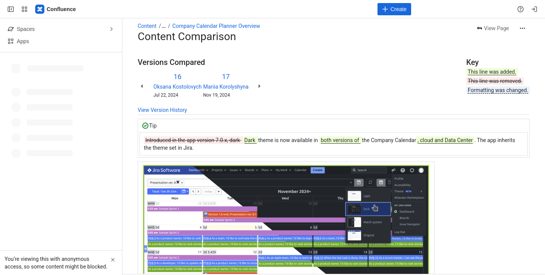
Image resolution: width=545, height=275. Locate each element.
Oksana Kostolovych (177, 87)
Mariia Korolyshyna (226, 87)
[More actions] (522, 28)
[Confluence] (56, 9)
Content (147, 26)
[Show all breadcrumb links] (164, 26)
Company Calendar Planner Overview (216, 26)
